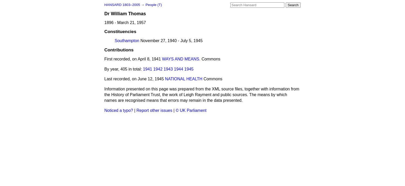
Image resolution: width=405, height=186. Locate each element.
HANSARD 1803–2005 (122, 5)
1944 (178, 69)
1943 (168, 69)
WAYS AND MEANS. (181, 59)
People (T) (153, 5)
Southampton (127, 40)
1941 (147, 69)
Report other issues (154, 110)
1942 (157, 69)
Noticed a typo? (118, 110)
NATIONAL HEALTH (183, 79)
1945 (189, 69)
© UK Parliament (191, 110)
